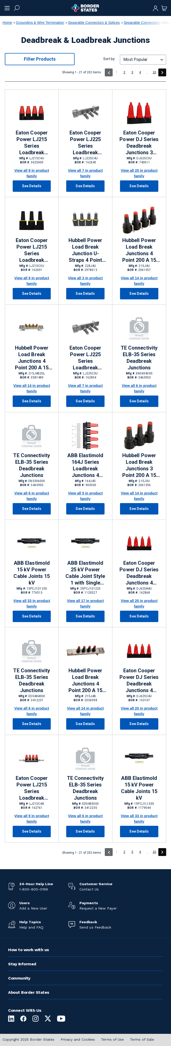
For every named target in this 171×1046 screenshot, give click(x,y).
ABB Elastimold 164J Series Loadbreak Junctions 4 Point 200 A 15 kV (85, 465)
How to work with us (28, 949)
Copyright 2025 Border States (29, 1039)
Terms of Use (112, 1039)
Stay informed (22, 964)
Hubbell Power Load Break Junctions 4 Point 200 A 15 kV (139, 250)
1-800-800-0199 (33, 889)
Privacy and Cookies (78, 1039)
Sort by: (109, 59)
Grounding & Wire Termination (40, 23)
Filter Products (40, 59)
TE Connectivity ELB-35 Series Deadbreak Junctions (139, 358)
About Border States (28, 992)
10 (154, 72)
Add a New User (33, 908)
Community (19, 978)
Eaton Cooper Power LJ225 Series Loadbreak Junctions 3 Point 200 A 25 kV (85, 358)
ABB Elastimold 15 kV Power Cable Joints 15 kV (31, 573)
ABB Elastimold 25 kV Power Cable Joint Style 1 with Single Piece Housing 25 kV (85, 573)
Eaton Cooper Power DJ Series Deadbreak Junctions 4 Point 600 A (139, 573)
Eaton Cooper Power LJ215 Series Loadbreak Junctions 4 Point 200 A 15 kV (32, 143)
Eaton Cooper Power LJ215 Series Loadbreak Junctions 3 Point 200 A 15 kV (32, 250)
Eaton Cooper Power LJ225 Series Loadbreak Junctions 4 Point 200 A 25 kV (85, 143)
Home (7, 23)
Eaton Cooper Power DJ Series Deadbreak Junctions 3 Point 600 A (139, 143)
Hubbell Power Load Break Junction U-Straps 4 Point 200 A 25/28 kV (85, 250)
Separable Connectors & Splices (94, 23)
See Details (31, 186)
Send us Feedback (95, 927)
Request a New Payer (98, 908)
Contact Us (89, 889)
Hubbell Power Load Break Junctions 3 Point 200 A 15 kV (139, 465)
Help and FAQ (31, 927)
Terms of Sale (142, 1039)
